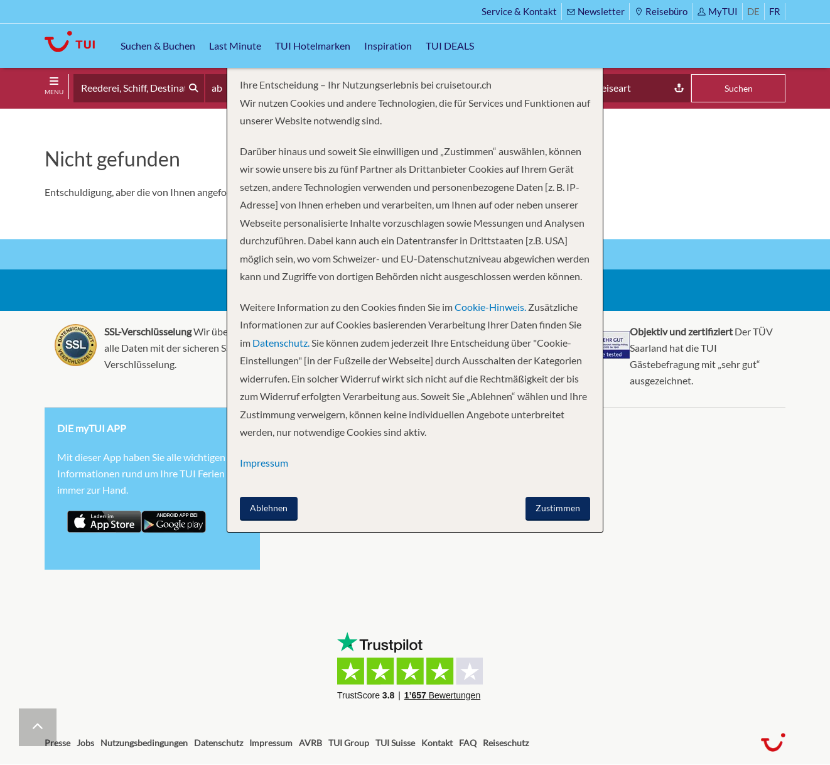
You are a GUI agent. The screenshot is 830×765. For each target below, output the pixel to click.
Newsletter (595, 11)
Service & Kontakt (519, 11)
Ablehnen (269, 507)
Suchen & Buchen (158, 46)
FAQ (468, 742)
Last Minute (235, 46)
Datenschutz (218, 742)
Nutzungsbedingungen (144, 742)
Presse (57, 742)
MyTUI (717, 11)
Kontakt (437, 742)
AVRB (310, 742)
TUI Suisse (395, 742)
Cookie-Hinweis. (489, 307)
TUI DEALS (450, 46)
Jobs (85, 742)
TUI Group (348, 742)
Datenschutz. (281, 343)
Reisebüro (660, 11)
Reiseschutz (506, 742)
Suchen (739, 88)
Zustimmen (558, 507)
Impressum (271, 742)
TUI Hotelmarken (312, 46)
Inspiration (388, 46)
